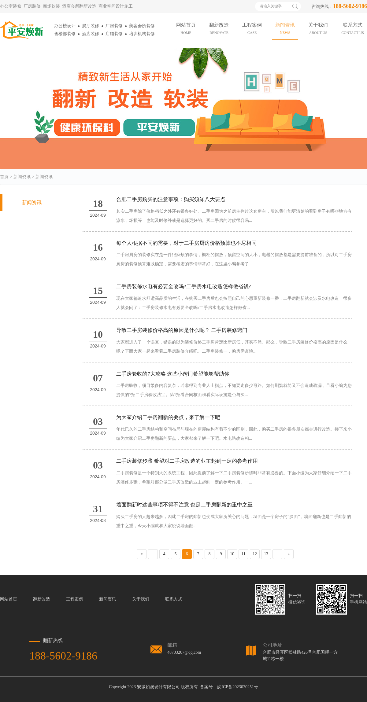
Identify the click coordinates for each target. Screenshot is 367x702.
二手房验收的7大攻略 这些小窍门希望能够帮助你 (172, 374)
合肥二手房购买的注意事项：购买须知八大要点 (170, 199)
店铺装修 (114, 34)
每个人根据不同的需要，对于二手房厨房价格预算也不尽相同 (186, 243)
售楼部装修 (65, 34)
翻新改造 (41, 599)
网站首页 (8, 599)
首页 (4, 177)
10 (232, 554)
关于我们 (140, 599)
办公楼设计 (65, 26)
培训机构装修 (142, 34)
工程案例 (74, 599)
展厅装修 (90, 26)
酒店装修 (90, 34)
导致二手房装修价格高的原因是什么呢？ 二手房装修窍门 (181, 330)
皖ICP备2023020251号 (237, 687)
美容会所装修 (142, 26)
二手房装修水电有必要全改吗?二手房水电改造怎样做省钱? (183, 286)
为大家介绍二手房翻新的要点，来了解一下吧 (168, 417)
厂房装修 (114, 26)
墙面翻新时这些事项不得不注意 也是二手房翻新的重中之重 (184, 505)
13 (266, 554)
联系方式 (173, 599)
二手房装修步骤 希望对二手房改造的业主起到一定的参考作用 (187, 461)
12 (255, 554)
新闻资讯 (22, 177)
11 (243, 554)
